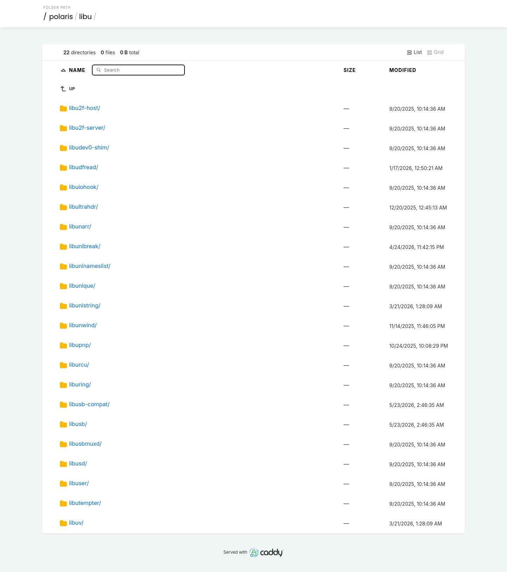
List (414, 52)
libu (85, 17)
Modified (403, 70)
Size (350, 70)
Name (78, 70)
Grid (435, 52)
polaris (61, 17)
